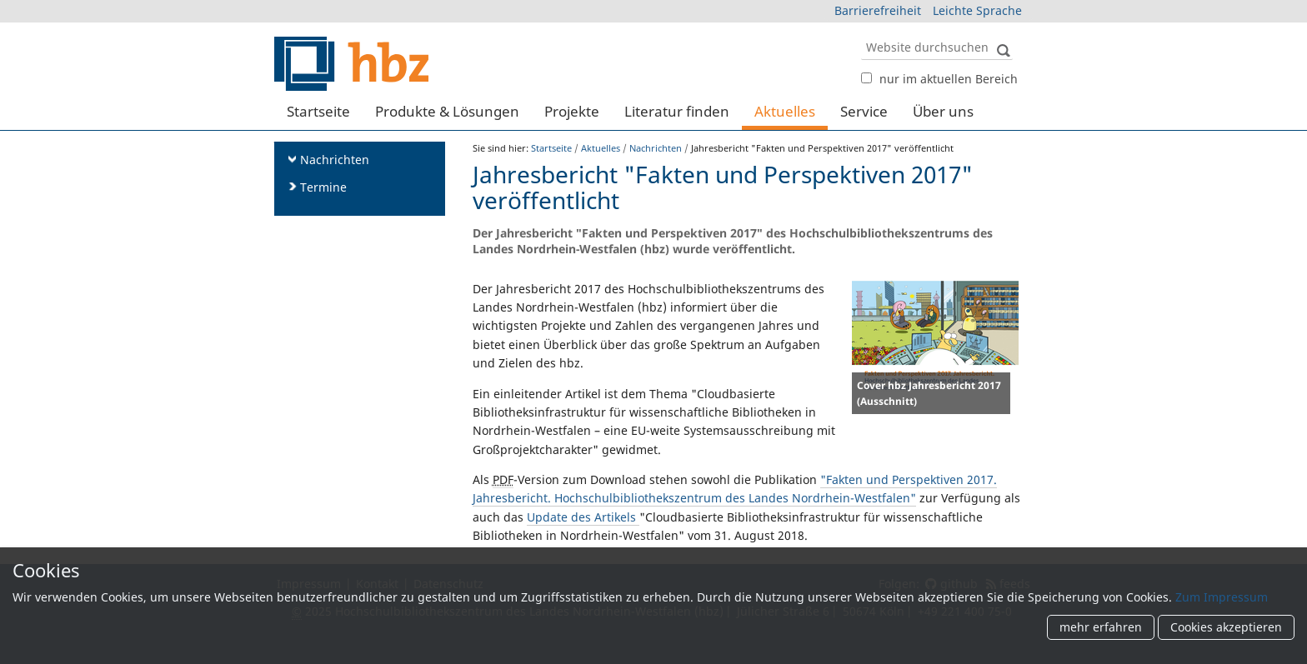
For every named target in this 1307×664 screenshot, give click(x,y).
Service (864, 111)
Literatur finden (676, 111)
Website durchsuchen (860, 33)
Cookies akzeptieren (1226, 628)
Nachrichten (655, 147)
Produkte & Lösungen (447, 111)
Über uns (943, 111)
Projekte (571, 111)
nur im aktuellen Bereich (948, 79)
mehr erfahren (1100, 628)
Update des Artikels (583, 517)
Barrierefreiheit (877, 10)
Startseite (318, 111)
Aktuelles (784, 111)
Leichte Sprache (977, 10)
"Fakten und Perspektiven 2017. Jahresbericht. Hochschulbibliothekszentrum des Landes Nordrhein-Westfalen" (735, 489)
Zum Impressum (1221, 597)
